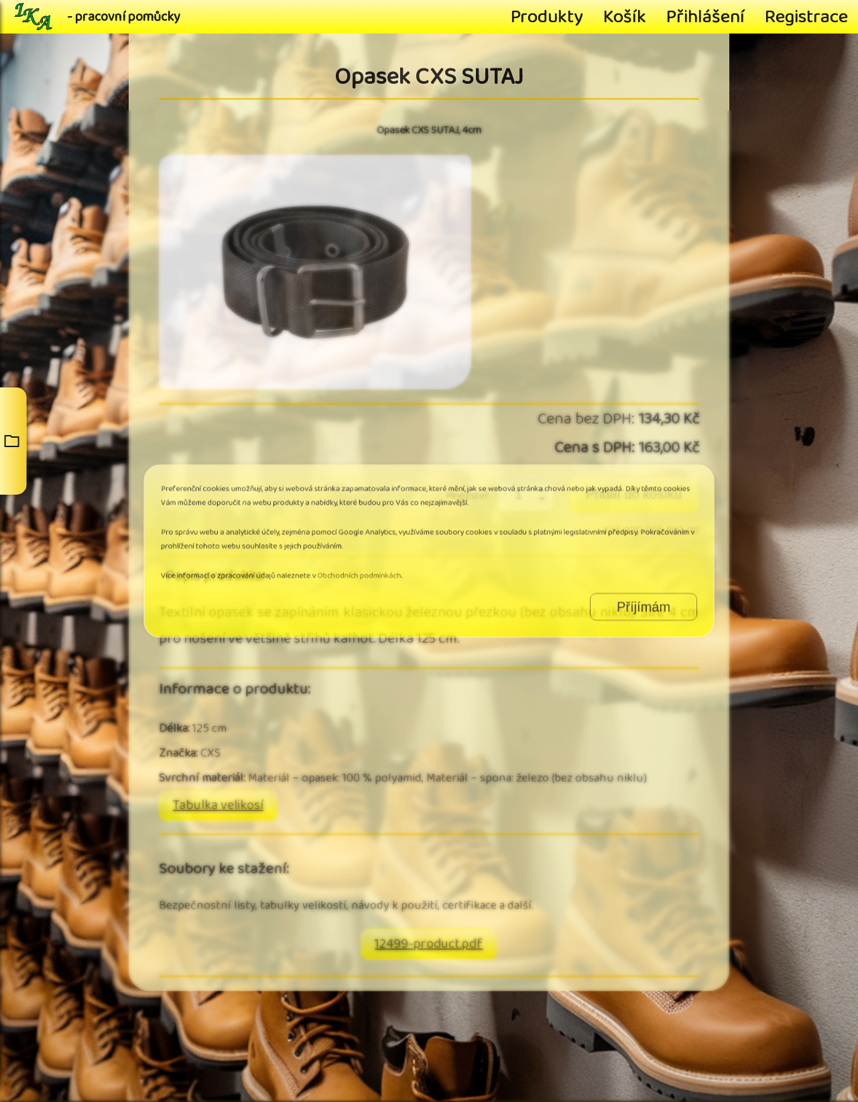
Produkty (547, 16)
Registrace (806, 16)
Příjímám (594, 593)
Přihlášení (705, 16)
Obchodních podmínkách (375, 569)
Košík (624, 16)
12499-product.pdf (429, 944)
